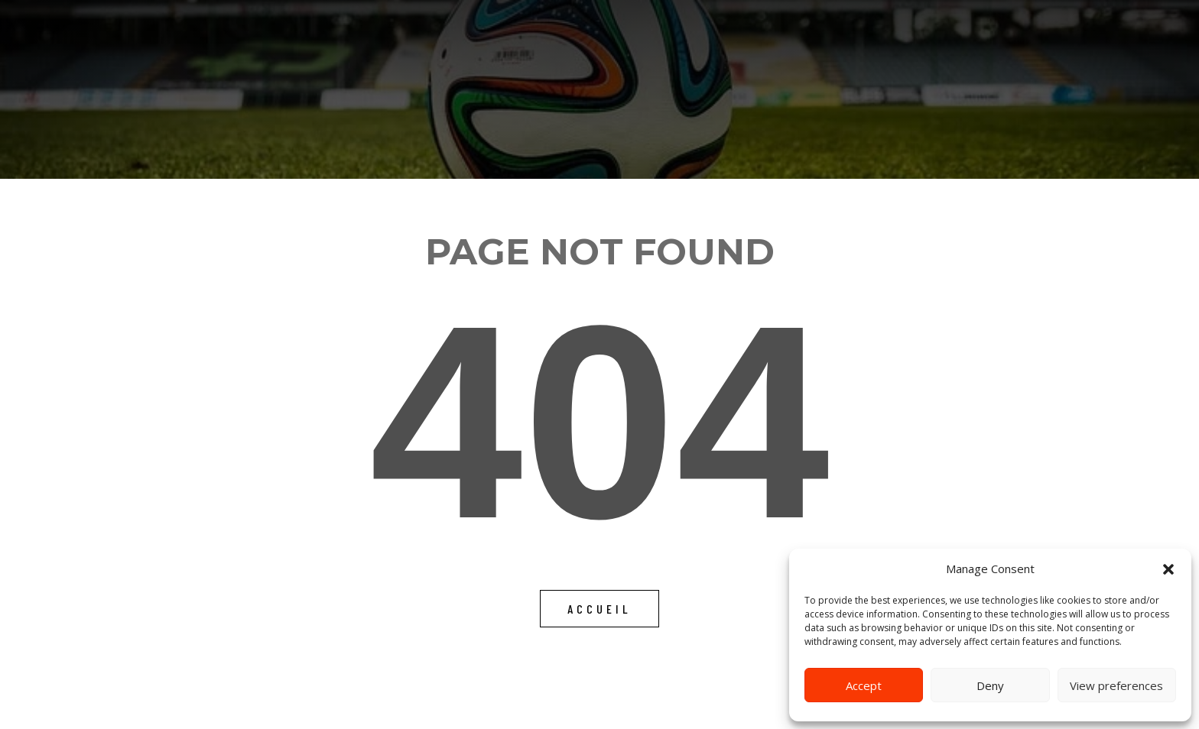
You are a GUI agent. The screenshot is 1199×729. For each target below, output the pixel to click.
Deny (990, 685)
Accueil (599, 608)
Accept (864, 685)
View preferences (1116, 685)
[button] (1168, 569)
